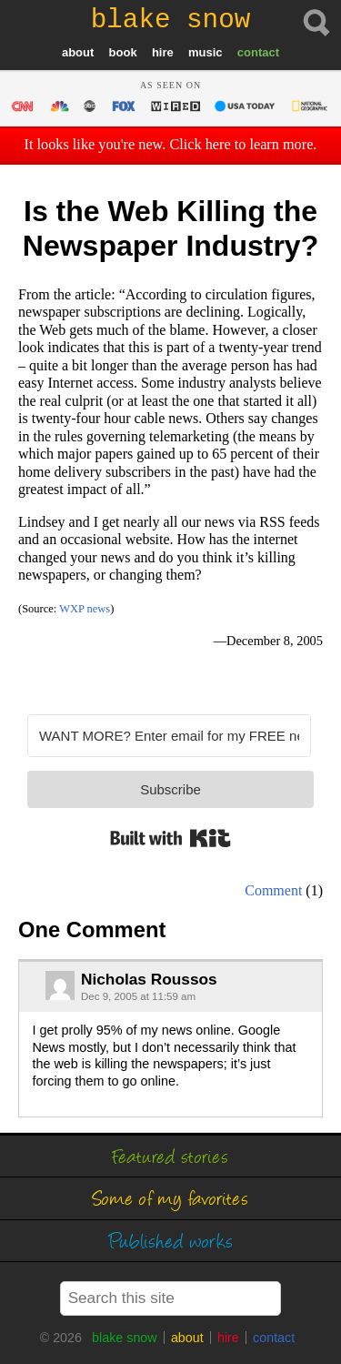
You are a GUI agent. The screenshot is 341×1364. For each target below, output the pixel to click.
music (205, 52)
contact (258, 52)
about (78, 52)
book (123, 52)
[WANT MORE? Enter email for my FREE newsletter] (169, 735)
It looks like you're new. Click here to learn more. (171, 144)
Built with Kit (170, 838)
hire (163, 52)
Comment (273, 890)
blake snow (124, 1337)
